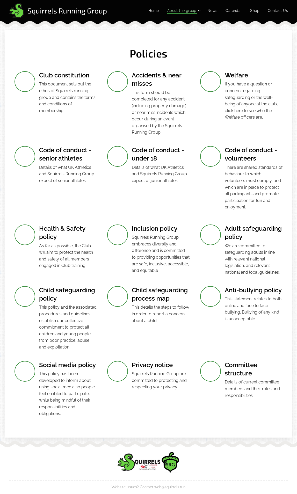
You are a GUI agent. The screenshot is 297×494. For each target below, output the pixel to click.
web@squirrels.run (169, 487)
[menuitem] (150, 10)
